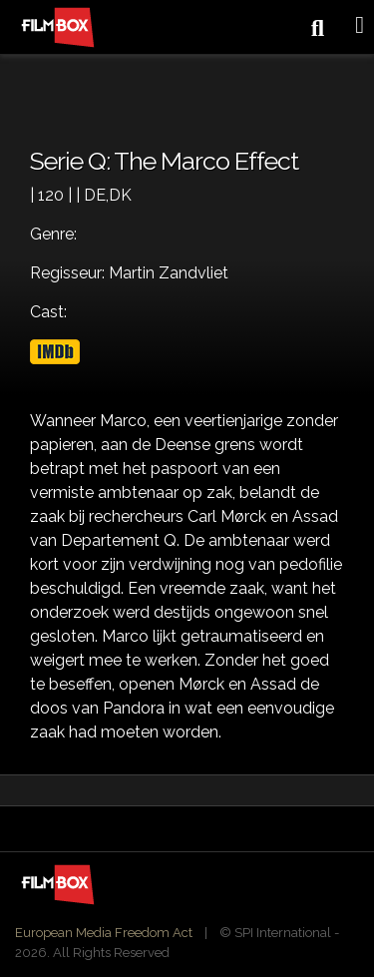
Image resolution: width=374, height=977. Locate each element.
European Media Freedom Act (103, 932)
